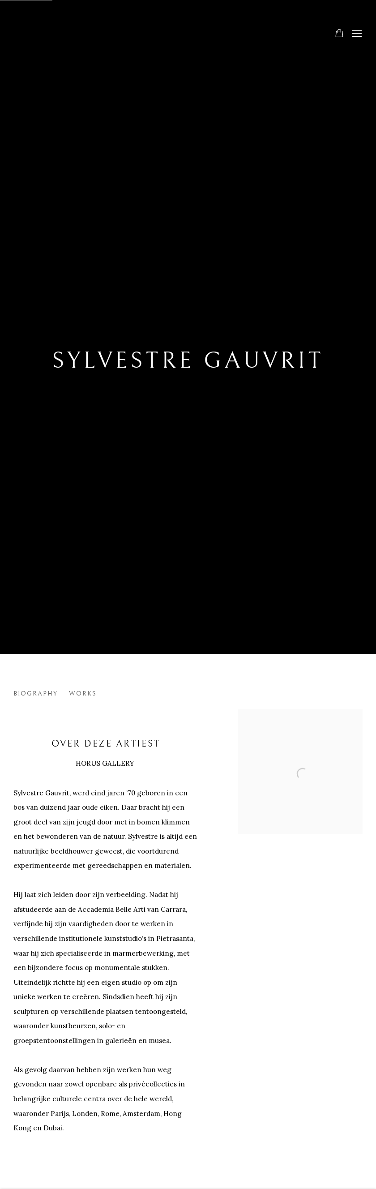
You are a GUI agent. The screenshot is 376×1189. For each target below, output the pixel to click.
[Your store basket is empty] (339, 34)
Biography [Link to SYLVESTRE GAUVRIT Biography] (35, 693)
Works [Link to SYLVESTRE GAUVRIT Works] (83, 693)
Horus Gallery (188, 34)
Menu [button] (356, 34)
